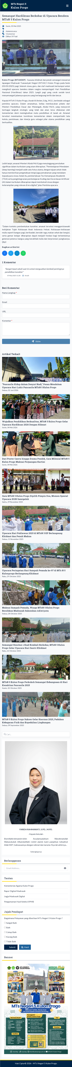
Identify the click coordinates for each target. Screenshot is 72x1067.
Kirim (36, 341)
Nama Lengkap (9, 293)
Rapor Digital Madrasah (14, 891)
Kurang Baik (11, 937)
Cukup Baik (11, 932)
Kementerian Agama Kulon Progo (19, 885)
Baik (8, 927)
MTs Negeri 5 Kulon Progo (45, 1063)
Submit (12, 947)
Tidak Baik (11, 941)
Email (4, 302)
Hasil (25, 947)
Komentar (7, 320)
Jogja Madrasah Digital (14, 896)
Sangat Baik (11, 923)
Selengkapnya (36, 852)
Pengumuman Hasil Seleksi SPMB (19, 901)
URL (4, 311)
